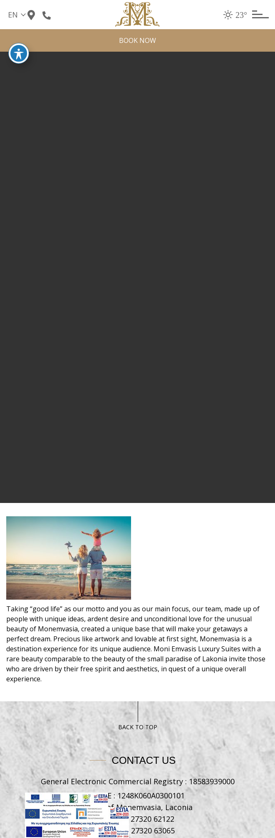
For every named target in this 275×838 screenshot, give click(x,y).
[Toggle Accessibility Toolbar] (19, 45)
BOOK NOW (137, 40)
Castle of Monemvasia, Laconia (137, 807)
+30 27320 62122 (145, 819)
